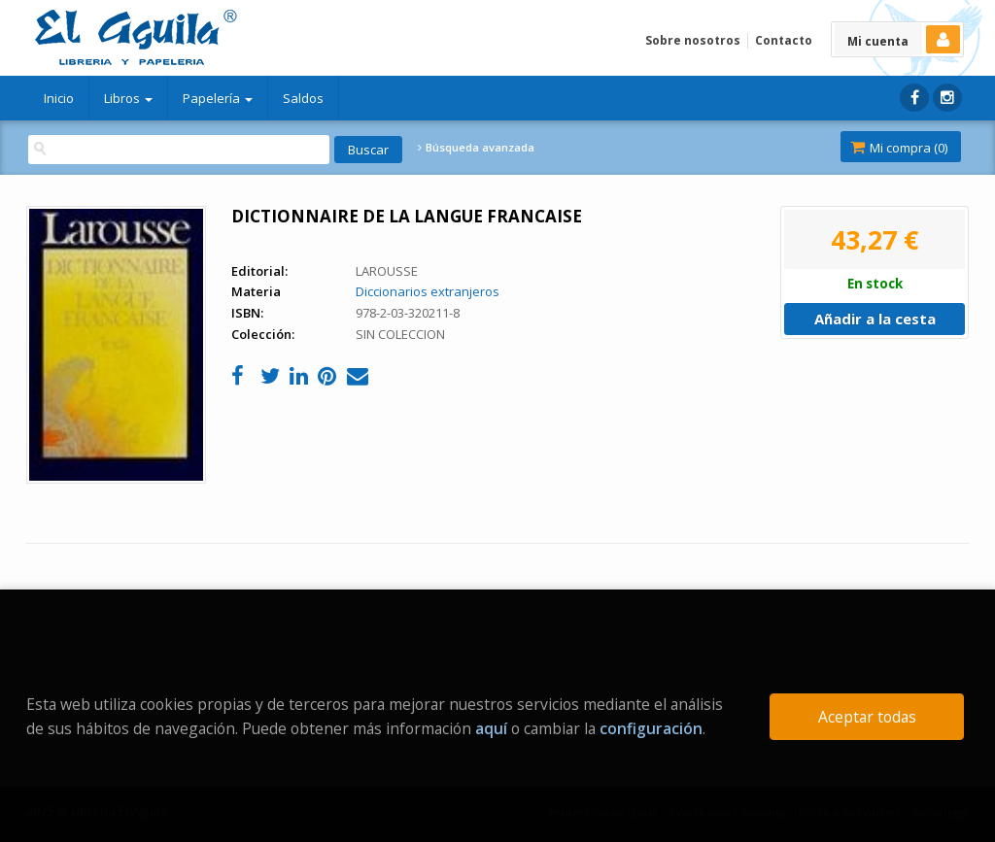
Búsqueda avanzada (476, 147)
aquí (491, 728)
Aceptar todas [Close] (867, 716)
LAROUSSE (387, 271)
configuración (651, 728)
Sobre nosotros (692, 40)
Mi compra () (898, 147)
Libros (128, 98)
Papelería (218, 98)
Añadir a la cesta (875, 318)
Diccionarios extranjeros (427, 291)
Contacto (783, 40)
